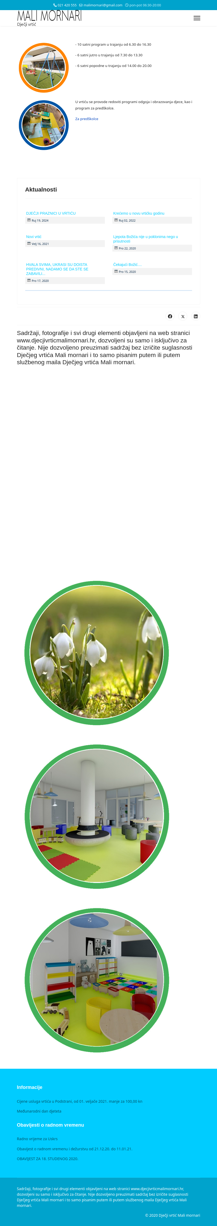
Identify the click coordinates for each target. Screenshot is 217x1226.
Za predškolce (87, 118)
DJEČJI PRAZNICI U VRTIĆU (51, 213)
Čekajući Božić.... (127, 264)
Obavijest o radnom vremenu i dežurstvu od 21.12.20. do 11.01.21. (75, 1148)
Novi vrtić (34, 237)
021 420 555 (67, 5)
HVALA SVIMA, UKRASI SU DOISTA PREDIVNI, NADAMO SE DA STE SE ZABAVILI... (57, 269)
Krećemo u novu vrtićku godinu (138, 213)
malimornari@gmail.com (103, 5)
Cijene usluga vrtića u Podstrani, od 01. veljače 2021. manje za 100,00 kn (80, 1101)
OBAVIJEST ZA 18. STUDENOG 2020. (47, 1158)
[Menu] (197, 18)
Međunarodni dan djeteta (39, 1111)
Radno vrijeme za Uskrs (37, 1138)
